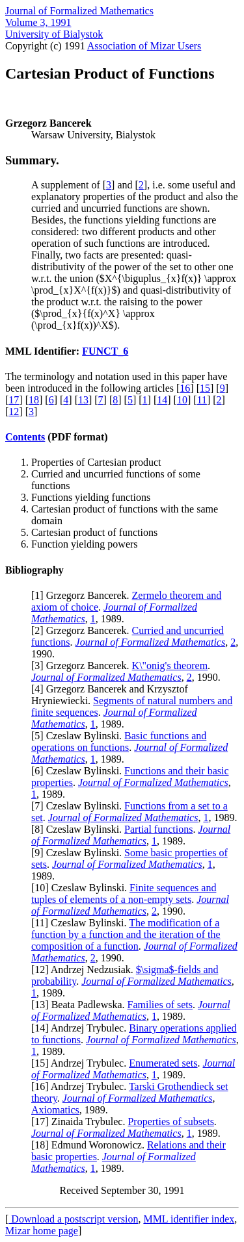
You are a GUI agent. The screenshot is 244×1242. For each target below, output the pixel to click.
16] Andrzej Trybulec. (81, 1086)
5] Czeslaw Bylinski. (79, 735)
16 (185, 388)
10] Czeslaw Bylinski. (81, 887)
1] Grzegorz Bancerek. (82, 595)
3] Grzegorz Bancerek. (82, 665)
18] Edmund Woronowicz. (90, 1144)
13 (83, 399)
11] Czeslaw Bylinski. (81, 922)
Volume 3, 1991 (38, 22)
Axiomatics (55, 1109)
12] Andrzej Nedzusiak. (85, 969)
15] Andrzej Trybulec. (81, 1063)
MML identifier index (188, 1218)
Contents (25, 436)
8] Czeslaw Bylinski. (79, 829)
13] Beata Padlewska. (80, 1004)
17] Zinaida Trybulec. (81, 1121)
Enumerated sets (163, 1063)
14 (162, 399)
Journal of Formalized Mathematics (79, 10)
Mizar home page (41, 1230)
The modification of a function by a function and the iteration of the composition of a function (126, 934)
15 (205, 388)
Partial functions (158, 829)
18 (34, 399)
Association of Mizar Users (144, 45)
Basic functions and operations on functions (118, 741)
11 (202, 399)
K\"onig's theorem (170, 665)
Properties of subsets (170, 1121)
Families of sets (160, 1004)
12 (13, 411)
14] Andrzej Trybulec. (81, 1027)
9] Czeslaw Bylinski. (79, 852)
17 (13, 399)
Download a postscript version (73, 1218)
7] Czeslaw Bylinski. (79, 805)
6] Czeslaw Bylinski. (79, 770)
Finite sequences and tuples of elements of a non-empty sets (123, 893)
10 (182, 399)
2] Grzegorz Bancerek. (82, 630)
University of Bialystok (54, 34)
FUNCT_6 (105, 351)
